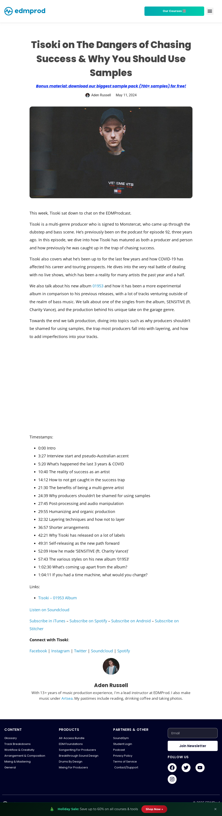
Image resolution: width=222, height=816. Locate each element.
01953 (98, 285)
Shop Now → (154, 809)
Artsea (67, 698)
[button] (210, 11)
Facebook (38, 650)
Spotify (123, 650)
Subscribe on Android (131, 620)
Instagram (60, 650)
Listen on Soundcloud (49, 609)
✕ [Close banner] (215, 809)
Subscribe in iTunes (47, 620)
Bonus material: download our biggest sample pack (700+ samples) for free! (111, 86)
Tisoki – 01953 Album (57, 597)
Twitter (80, 650)
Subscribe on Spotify (88, 620)
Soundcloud (102, 650)
